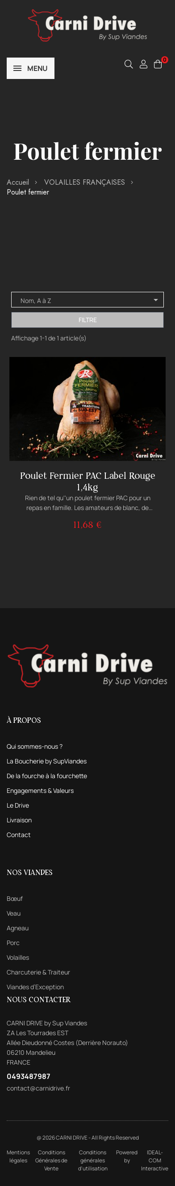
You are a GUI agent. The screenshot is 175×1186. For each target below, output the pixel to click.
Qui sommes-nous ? (34, 746)
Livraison (19, 820)
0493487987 (28, 1076)
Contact (19, 834)
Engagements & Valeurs (40, 790)
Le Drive (18, 805)
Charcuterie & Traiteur (38, 972)
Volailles (18, 957)
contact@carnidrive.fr (38, 1088)
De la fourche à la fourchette (47, 775)
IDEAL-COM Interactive (154, 1160)
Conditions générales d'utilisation (93, 1160)
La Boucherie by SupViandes (47, 761)
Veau (14, 913)
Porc (13, 942)
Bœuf (15, 898)
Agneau (18, 928)
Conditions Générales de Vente (51, 1160)
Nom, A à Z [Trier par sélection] (91, 299)
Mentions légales (18, 1156)
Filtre (88, 319)
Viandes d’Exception (35, 987)
